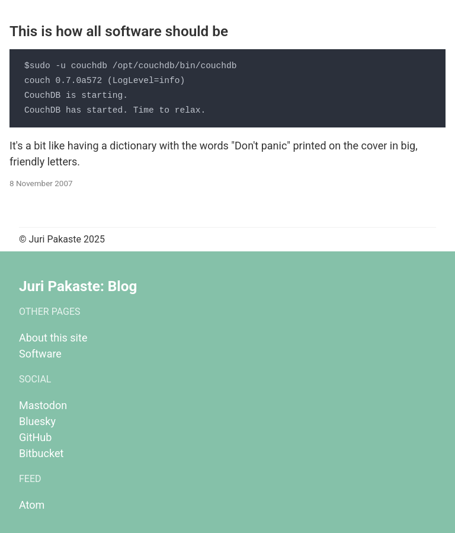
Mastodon (43, 405)
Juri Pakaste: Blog (78, 286)
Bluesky (37, 421)
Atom (31, 505)
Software (40, 353)
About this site (53, 337)
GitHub (35, 437)
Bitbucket (41, 453)
